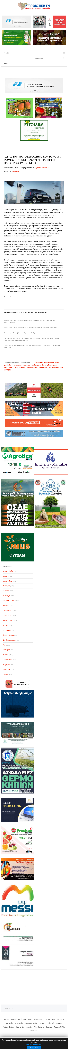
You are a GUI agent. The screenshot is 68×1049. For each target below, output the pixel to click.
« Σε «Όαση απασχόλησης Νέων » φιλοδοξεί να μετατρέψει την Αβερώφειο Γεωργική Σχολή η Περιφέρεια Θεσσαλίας (32, 364)
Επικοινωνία (34, 1031)
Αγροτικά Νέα (15, 1019)
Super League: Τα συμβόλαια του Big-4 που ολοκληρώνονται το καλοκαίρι (26, 333)
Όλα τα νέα (20, 1027)
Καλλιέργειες (38, 1019)
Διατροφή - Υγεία (31, 1023)
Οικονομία (60, 1019)
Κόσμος (59, 1023)
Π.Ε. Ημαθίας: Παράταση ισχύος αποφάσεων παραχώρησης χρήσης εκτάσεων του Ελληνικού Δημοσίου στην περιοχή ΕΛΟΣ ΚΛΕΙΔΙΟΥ (32, 339)
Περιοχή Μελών (59, 1027)
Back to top (9, 1008)
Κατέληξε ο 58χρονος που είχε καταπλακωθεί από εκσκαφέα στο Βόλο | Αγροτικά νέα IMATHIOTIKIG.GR (29, 321)
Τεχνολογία (15, 171)
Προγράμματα (50, 1019)
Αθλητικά (51, 1023)
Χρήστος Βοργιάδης (42, 168)
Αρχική (6, 1019)
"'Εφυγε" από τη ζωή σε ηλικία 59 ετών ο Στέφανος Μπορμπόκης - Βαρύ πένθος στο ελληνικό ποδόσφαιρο (32, 346)
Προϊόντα (42, 1023)
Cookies (49, 1027)
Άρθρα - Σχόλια (8, 1027)
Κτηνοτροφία (27, 1019)
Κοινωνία (9, 1023)
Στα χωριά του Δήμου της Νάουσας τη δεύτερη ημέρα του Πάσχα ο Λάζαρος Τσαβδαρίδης (30, 327)
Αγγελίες (29, 1027)
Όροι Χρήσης (39, 1027)
